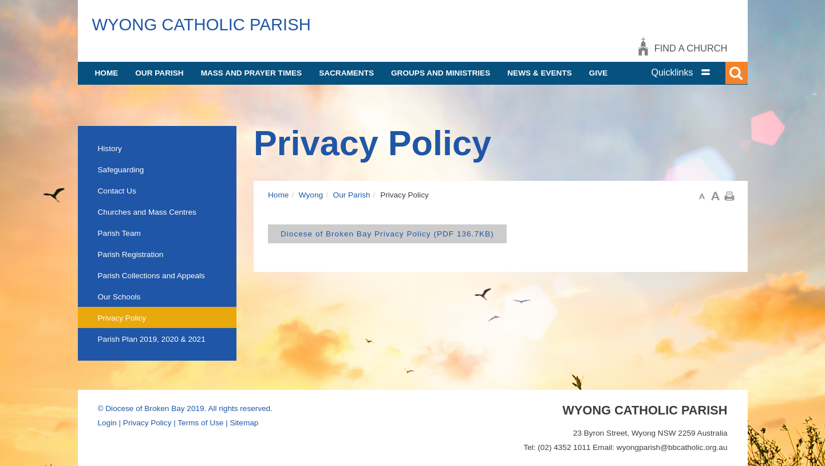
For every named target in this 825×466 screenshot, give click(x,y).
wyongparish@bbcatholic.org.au (672, 447)
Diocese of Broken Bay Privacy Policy (387, 234)
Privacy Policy (147, 422)
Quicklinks (672, 72)
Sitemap (244, 422)
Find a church (691, 48)
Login (107, 422)
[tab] (693, 72)
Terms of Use (200, 422)
